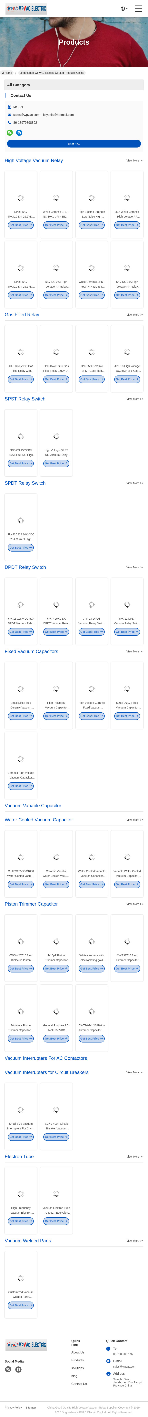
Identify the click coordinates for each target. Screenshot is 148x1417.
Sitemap (31, 1407)
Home (7, 72)
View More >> (134, 160)
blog (74, 1376)
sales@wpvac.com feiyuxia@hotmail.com (43, 114)
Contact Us (79, 1384)
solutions (77, 1368)
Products (77, 1360)
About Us (77, 1352)
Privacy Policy (13, 1407)
